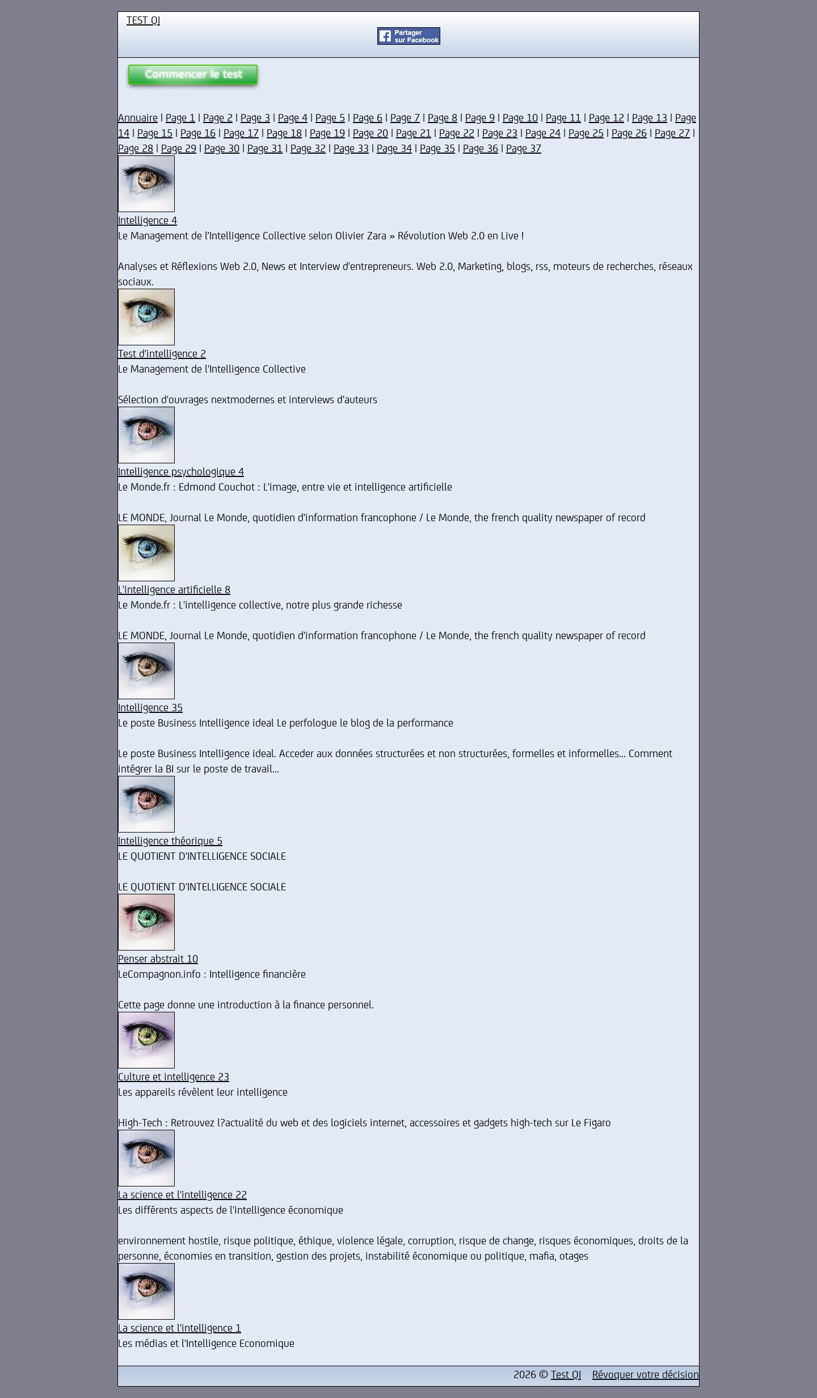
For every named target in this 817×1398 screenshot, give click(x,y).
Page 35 (437, 147)
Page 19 (327, 132)
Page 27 (672, 132)
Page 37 (523, 147)
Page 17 (241, 132)
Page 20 (370, 132)
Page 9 (480, 117)
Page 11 (563, 117)
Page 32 (308, 147)
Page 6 (367, 117)
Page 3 (255, 117)
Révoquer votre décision (645, 1374)
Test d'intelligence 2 (162, 353)
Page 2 (218, 117)
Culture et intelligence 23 (173, 1076)
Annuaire (138, 117)
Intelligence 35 (150, 707)
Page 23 (499, 132)
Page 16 (198, 132)
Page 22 (456, 132)
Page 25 (586, 132)
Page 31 (265, 147)
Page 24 (543, 132)
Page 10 (520, 117)
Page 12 (606, 117)
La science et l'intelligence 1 (179, 1327)
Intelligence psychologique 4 (181, 471)
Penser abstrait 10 (158, 958)
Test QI (566, 1374)
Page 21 (413, 132)
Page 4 (293, 117)
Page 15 (154, 132)
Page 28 (135, 147)
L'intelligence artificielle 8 (174, 589)
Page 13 (649, 117)
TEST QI (143, 19)
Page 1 (180, 117)
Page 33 (351, 147)
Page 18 (284, 132)
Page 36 (480, 147)
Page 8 (442, 117)
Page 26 (629, 132)
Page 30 (221, 147)
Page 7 (405, 117)
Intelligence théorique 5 (170, 840)
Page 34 (394, 147)
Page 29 (178, 147)
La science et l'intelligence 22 (182, 1194)
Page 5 (330, 117)
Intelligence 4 (147, 219)
